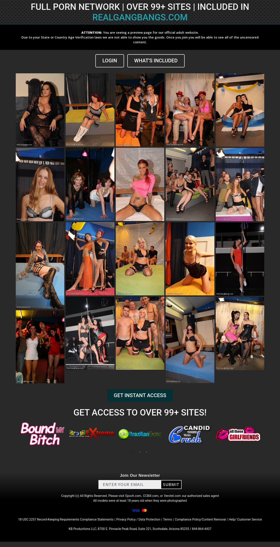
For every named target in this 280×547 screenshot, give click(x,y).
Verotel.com (175, 497)
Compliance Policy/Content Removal (206, 523)
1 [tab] (133, 452)
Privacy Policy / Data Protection (138, 523)
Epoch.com (133, 497)
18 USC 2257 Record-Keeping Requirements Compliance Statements (58, 523)
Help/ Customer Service (256, 523)
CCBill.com (151, 497)
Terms (171, 523)
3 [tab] (146, 452)
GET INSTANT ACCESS (140, 396)
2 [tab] (140, 452)
